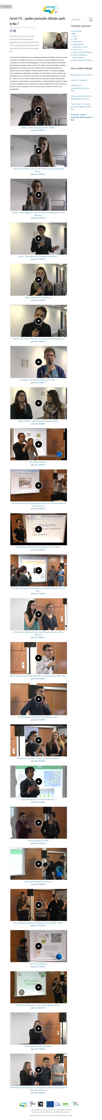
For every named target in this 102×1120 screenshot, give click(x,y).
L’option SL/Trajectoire (79, 80)
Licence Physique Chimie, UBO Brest (37, 1046)
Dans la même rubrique (81, 68)
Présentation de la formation (81, 75)
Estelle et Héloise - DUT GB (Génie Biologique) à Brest (38, 421)
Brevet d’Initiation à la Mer (82, 60)
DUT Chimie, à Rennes (38, 964)
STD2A (75, 36)
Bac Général (77, 31)
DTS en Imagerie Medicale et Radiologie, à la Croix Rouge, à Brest (37, 923)
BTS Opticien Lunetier (38, 462)
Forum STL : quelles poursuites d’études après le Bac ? (81, 117)
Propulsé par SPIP (67, 1115)
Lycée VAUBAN (39, 130)
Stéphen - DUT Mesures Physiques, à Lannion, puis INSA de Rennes (38, 339)
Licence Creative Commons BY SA (51, 1115)
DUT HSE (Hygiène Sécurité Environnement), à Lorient (38, 717)
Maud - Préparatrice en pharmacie (37, 298)
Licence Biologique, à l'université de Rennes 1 (38, 799)
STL (74, 34)
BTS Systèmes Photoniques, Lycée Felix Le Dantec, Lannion (38, 1005)
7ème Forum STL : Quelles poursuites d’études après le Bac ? (81, 106)
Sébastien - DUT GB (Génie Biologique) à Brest (38, 380)
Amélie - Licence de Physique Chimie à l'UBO (37, 128)
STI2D (75, 39)
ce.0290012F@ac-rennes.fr (61, 1112)
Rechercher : (76, 20)
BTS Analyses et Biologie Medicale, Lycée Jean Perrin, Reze (37, 547)
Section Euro (77, 50)
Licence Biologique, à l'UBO (37, 841)
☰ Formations (6, 7)
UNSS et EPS (77, 42)
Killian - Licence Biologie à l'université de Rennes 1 (38, 256)
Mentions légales (35, 1115)
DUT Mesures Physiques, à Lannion (38, 882)
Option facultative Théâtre (82, 52)
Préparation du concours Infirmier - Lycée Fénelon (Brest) (38, 758)
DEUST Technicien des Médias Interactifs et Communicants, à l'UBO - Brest (37, 676)
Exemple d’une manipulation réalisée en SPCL (80, 88)
